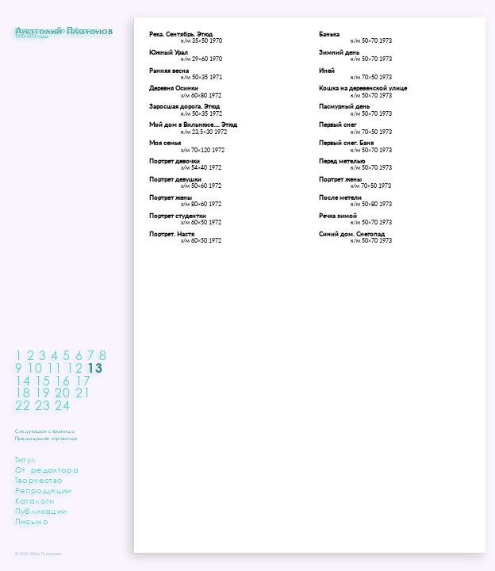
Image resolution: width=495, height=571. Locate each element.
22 (23, 404)
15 (43, 380)
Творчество (39, 480)
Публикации (41, 510)
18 (23, 392)
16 (63, 380)
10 (35, 367)
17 (83, 380)
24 (63, 404)
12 (74, 367)
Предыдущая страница (46, 438)
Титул (25, 459)
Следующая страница (45, 430)
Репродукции (43, 490)
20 (63, 392)
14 (23, 380)
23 (43, 404)
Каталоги (35, 500)
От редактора (47, 469)
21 (83, 392)
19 (43, 392)
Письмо (31, 521)
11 (55, 367)
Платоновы (51, 553)
